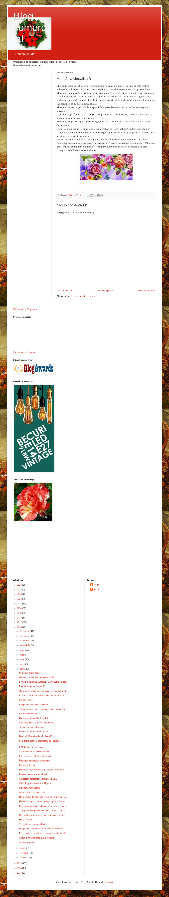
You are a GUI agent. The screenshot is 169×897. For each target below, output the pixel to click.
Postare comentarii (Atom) (83, 296)
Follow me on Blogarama (25, 309)
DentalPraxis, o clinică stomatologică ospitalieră (41, 769)
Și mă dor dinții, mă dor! (30, 673)
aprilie (23, 669)
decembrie (25, 631)
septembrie (25, 645)
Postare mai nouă (65, 290)
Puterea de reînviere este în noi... (34, 731)
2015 (19, 863)
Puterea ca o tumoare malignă (33, 774)
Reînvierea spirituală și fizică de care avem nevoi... (43, 806)
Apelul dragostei (27, 842)
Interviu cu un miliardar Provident (35, 756)
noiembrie (25, 636)
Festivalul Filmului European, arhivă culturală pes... (43, 682)
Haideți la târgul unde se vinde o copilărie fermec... (43, 801)
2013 (19, 873)
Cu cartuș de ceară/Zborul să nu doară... (37, 722)
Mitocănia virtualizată (29, 788)
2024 (19, 589)
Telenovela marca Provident (32, 727)
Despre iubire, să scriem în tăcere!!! (36, 736)
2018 (19, 617)
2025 (19, 585)
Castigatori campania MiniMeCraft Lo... (38, 779)
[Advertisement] (84, 550)
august (23, 650)
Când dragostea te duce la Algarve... (36, 783)
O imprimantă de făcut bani (32, 792)
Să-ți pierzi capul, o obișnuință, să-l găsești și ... (41, 741)
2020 (19, 608)
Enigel (96, 584)
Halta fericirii (25, 819)
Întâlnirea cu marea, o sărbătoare (34, 760)
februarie (24, 853)
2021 (19, 603)
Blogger (109, 882)
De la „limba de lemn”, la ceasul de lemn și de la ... (43, 797)
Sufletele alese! (26, 700)
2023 (19, 594)
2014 (19, 868)
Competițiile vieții (27, 765)
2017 (19, 622)
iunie (22, 659)
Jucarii (96, 589)
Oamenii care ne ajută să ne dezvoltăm (37, 677)
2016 (19, 627)
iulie (22, 655)
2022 (19, 599)
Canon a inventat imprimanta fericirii (36, 838)
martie (23, 848)
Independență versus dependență (34, 704)
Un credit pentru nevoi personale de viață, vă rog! (42, 815)
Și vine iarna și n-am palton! (32, 824)
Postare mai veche (146, 290)
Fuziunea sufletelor (28, 713)
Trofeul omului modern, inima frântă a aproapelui (42, 709)
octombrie (25, 640)
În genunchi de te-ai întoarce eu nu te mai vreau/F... (43, 833)
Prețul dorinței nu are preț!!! (32, 686)
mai (22, 664)
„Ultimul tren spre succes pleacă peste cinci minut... (43, 691)
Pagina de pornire (105, 290)
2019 (19, 613)
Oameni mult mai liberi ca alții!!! (34, 718)
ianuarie (24, 857)
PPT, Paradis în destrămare (31, 747)
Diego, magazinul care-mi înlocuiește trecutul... (41, 828)
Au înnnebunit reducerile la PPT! (34, 751)
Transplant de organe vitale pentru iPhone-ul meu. (42, 810)
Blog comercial (29, 27)
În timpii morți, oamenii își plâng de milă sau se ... (42, 695)
